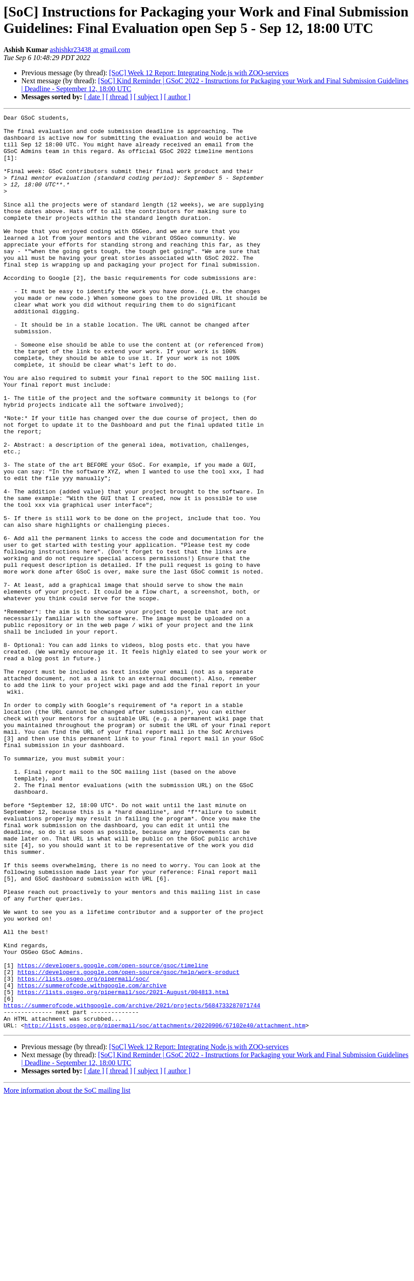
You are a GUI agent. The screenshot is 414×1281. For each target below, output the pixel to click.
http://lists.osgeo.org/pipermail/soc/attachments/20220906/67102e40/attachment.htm (164, 1208)
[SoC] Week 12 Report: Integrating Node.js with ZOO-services (199, 73)
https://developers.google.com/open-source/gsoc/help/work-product (128, 1144)
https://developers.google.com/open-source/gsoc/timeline (112, 1136)
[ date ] (94, 97)
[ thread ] (119, 97)
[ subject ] (148, 97)
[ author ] (177, 97)
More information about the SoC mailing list (67, 1273)
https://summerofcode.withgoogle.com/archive (91, 1160)
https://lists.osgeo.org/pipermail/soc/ (83, 1152)
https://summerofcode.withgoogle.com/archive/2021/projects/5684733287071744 (132, 1184)
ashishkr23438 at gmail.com (90, 49)
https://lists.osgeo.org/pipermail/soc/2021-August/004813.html (123, 1168)
